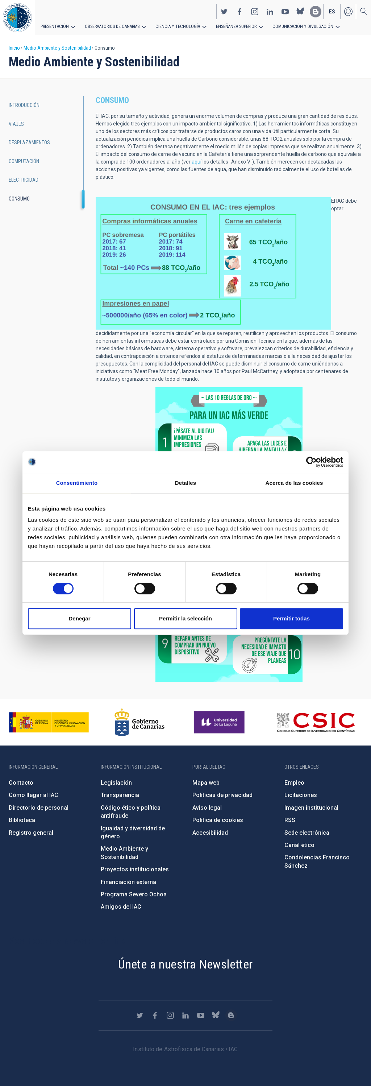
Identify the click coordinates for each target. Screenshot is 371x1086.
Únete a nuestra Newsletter (185, 964)
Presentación (54, 26)
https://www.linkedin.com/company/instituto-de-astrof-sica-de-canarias (270, 11)
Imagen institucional (311, 807)
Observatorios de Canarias (111, 26)
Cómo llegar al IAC (33, 795)
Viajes (16, 124)
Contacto (21, 782)
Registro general (31, 832)
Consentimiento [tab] (77, 483)
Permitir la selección (185, 618)
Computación (24, 161)
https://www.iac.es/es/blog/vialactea (315, 11)
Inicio (14, 48)
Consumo (19, 199)
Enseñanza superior (232, 26)
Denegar (79, 618)
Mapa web (206, 782)
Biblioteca (22, 820)
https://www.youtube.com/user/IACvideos (285, 11)
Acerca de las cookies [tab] (294, 483)
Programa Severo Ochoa (134, 894)
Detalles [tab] (185, 483)
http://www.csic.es (315, 722)
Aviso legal (207, 807)
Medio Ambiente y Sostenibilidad (57, 48)
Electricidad (23, 180)
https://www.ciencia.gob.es (49, 722)
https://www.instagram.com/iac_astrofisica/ (254, 11)
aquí (196, 162)
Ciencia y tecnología (175, 26)
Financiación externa (128, 882)
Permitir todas (291, 618)
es (332, 11)
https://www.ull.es (220, 722)
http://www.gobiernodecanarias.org (139, 722)
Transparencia (120, 795)
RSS (289, 820)
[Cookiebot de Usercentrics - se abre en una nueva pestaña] (311, 462)
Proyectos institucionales (135, 869)
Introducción (24, 105)
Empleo (294, 782)
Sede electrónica (306, 832)
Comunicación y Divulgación (297, 26)
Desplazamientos (29, 142)
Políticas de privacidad (222, 795)
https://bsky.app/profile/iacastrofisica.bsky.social (300, 11)
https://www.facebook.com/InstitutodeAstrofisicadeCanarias (239, 11)
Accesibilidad (210, 832)
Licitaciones (300, 795)
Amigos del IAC (121, 906)
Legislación (116, 782)
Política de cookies (217, 820)
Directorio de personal (38, 807)
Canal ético (299, 845)
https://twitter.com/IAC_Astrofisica (224, 11)
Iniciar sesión (348, 11)
